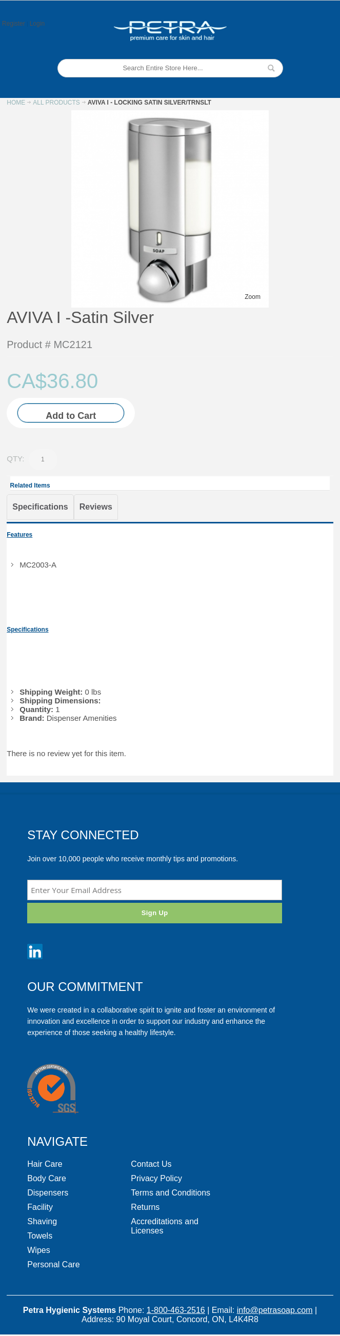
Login (37, 23)
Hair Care (44, 1164)
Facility (40, 1207)
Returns (145, 1207)
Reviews (95, 506)
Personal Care (53, 1264)
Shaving (42, 1221)
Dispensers (47, 1192)
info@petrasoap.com (275, 1310)
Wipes (38, 1250)
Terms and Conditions (170, 1192)
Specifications (40, 506)
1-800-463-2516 (176, 1310)
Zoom (253, 296)
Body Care (46, 1178)
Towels (39, 1235)
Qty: (15, 458)
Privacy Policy (156, 1178)
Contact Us (151, 1164)
